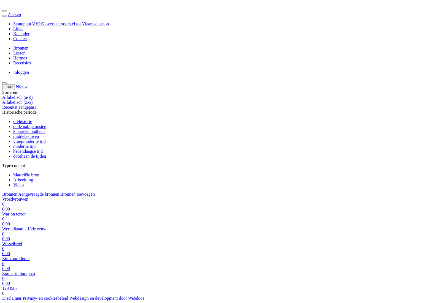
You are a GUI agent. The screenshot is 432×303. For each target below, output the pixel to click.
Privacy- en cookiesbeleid (45, 298)
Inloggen (21, 72)
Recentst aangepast (19, 107)
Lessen (19, 53)
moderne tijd (24, 146)
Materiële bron (26, 175)
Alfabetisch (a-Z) (17, 97)
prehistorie (22, 121)
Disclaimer (11, 298)
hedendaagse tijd (28, 151)
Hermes (20, 58)
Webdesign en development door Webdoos (106, 298)
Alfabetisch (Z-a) (17, 102)
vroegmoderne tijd (29, 141)
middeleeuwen (26, 136)
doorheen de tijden (29, 156)
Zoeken (14, 14)
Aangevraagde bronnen (39, 194)
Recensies (22, 63)
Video (18, 184)
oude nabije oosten (29, 126)
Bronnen (20, 48)
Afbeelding (23, 180)
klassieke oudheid (29, 131)
